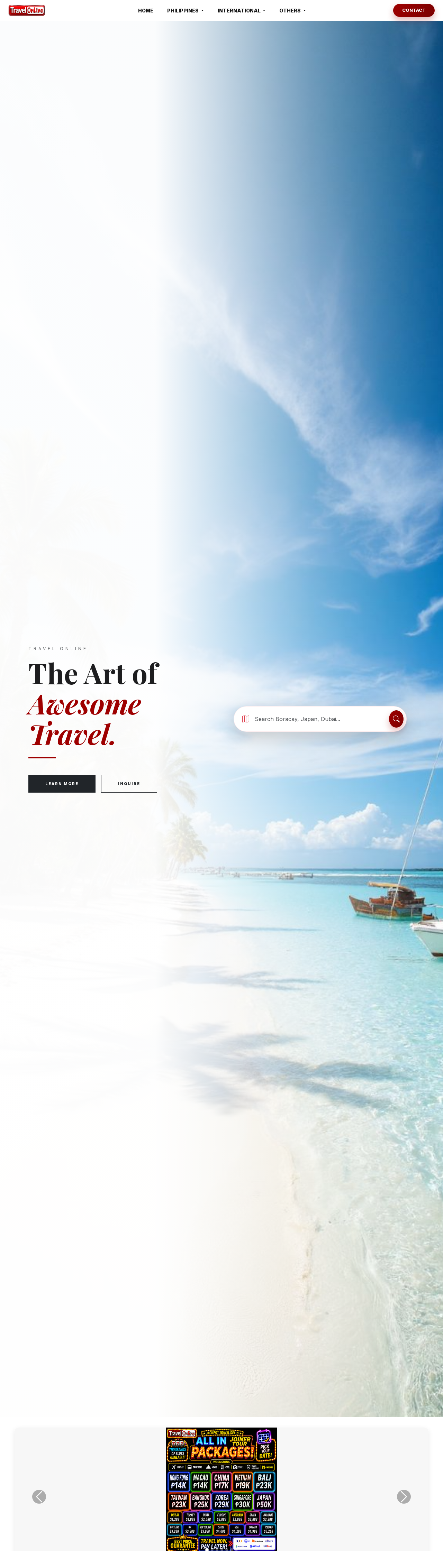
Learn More (62, 783)
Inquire (129, 783)
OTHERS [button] (290, 10)
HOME (145, 10)
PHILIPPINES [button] (183, 10)
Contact (414, 10)
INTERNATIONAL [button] (240, 10)
